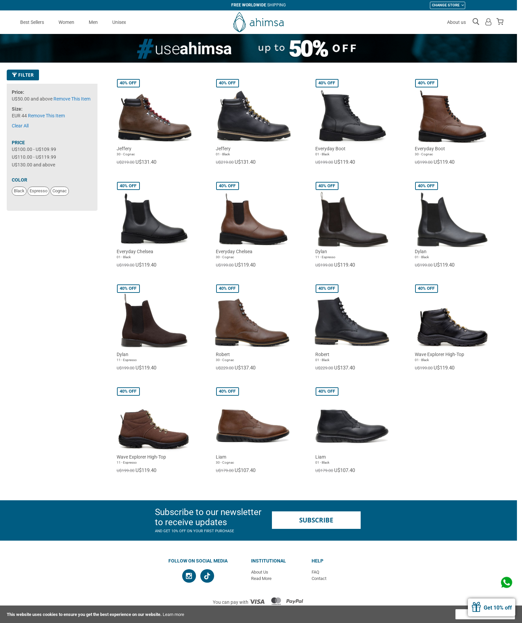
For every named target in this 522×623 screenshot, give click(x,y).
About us (456, 22)
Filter (23, 75)
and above (33, 164)
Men (93, 22)
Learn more (173, 614)
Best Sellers (32, 22)
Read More (261, 578)
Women (66, 22)
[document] (261, 614)
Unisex (119, 22)
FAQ (315, 572)
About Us (259, 572)
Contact (319, 578)
